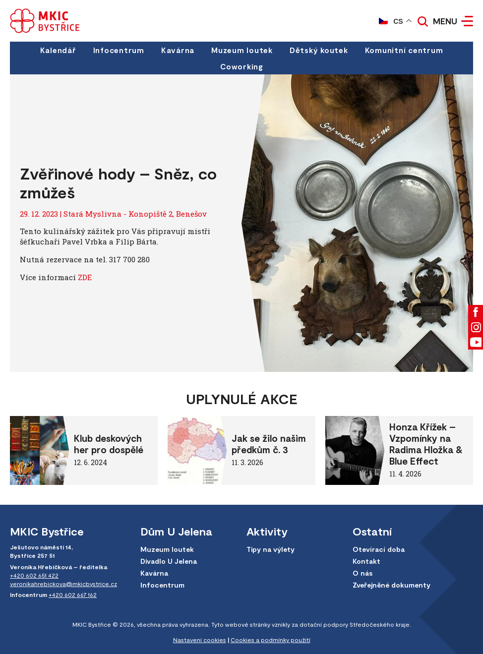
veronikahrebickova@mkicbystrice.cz (63, 583)
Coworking (241, 66)
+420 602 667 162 (73, 594)
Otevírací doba (379, 549)
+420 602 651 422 (34, 575)
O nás (362, 573)
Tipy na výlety (270, 549)
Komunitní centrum (404, 50)
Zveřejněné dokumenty (391, 585)
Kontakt (366, 561)
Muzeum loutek (242, 50)
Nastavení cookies (199, 639)
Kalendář (58, 50)
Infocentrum (118, 50)
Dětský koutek (319, 50)
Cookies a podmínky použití (270, 639)
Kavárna (177, 50)
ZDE (85, 277)
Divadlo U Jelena (168, 561)
